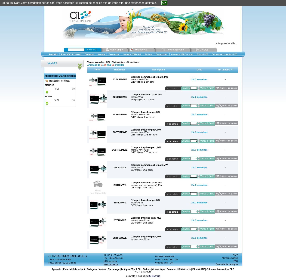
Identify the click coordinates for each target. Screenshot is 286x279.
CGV (235, 255)
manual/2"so (137, 97)
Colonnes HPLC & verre (178, 269)
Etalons (146, 269)
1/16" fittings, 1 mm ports (142, 82)
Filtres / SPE (198, 269)
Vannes (102, 269)
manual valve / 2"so (140, 114)
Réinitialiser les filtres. (57, 81)
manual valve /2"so (140, 132)
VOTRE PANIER (143, 272)
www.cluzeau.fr (111, 264)
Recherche (92, 49)
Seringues (92, 269)
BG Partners (154, 276)
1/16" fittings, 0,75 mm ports (144, 135)
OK (164, 2)
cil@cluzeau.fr (110, 261)
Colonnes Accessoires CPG (220, 269)
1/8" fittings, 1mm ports (142, 170)
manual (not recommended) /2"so (146, 185)
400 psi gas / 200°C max (142, 99)
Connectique (158, 269)
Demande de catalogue (227, 264)
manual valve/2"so (139, 79)
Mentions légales (230, 258)
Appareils (56, 269)
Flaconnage (113, 269)
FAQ (235, 261)
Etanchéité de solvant (74, 269)
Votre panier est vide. (226, 43)
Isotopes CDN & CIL (131, 269)
